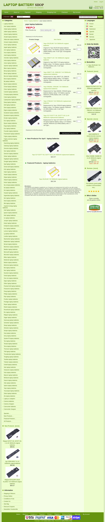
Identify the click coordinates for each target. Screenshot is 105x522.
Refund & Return (67, 514)
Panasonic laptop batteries (11, 288)
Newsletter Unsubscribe (11, 509)
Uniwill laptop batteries (10, 364)
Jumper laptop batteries (11, 220)
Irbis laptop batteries (10, 215)
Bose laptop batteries (10, 79)
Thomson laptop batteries (11, 349)
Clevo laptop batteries (10, 89)
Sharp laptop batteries (10, 325)
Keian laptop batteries (10, 223)
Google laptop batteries (10, 161)
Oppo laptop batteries (10, 281)
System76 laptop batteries (11, 338)
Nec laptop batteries (10, 270)
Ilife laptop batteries (9, 203)
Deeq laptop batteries (10, 102)
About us (16, 12)
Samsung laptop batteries (11, 320)
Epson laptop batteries (10, 123)
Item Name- (57, 39)
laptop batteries (33, 21)
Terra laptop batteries (10, 346)
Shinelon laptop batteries (11, 328)
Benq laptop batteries (10, 71)
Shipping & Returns (9, 493)
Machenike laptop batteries (12, 239)
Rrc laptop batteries (9, 312)
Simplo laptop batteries (10, 330)
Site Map (6, 504)
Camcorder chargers (10, 409)
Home (95, 2)
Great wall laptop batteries (11, 166)
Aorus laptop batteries (10, 45)
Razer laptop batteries (10, 304)
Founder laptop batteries (11, 131)
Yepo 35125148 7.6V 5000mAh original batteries (53, 179)
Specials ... (7, 413)
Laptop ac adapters (9, 398)
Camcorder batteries (10, 406)
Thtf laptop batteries (9, 351)
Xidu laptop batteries (10, 383)
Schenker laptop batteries (11, 323)
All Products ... (8, 421)
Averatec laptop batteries (11, 58)
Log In (101, 2)
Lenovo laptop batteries (11, 231)
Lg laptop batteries (9, 233)
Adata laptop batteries (10, 29)
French (91, 24)
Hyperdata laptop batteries (11, 195)
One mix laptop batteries (11, 278)
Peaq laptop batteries (10, 291)
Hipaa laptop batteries (10, 177)
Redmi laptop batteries (10, 307)
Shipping (38, 12)
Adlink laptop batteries (10, 31)
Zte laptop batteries (9, 396)
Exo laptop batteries (9, 128)
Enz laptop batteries (9, 120)
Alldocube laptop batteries (11, 39)
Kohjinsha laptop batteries (11, 226)
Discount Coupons (9, 506)
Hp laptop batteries (9, 187)
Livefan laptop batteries (10, 236)
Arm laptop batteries (10, 50)
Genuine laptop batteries (11, 148)
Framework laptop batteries (12, 134)
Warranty (77, 514)
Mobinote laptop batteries (11, 260)
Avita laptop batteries (10, 60)
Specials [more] (92, 119)
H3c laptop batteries (10, 169)
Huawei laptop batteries (11, 193)
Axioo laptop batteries (10, 63)
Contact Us (7, 501)
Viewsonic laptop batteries (11, 370)
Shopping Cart (99, 6)
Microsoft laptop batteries (11, 252)
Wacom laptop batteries (11, 375)
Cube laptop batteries (10, 97)
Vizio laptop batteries (10, 372)
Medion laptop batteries (11, 249)
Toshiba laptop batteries (11, 359)
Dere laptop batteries (10, 107)
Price (77, 39)
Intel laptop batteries (10, 210)
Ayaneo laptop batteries (11, 65)
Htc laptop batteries (9, 190)
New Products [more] (12, 426)
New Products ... (8, 416)
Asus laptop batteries (10, 52)
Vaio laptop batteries (10, 367)
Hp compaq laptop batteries (12, 185)
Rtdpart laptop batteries (11, 315)
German (91, 37)
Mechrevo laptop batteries (11, 247)
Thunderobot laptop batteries (12, 354)
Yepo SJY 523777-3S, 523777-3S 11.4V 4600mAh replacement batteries (53, 154)
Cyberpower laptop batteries (12, 99)
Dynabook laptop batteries (11, 115)
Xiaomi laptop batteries (10, 380)
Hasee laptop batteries (10, 174)
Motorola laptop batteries (11, 265)
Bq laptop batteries (9, 81)
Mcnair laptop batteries (10, 244)
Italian (91, 26)
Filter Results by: (30, 30)
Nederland (92, 29)
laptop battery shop (49, 520)
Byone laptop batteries (10, 84)
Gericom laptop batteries (11, 153)
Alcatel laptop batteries (10, 37)
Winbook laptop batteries (11, 378)
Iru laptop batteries (9, 218)
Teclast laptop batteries (10, 343)
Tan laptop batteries (9, 341)
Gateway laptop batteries (11, 146)
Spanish (91, 31)
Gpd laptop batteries (10, 164)
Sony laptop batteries (10, 336)
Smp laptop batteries (10, 333)
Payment (27, 12)
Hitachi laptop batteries (10, 180)
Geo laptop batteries (10, 151)
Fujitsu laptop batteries (10, 136)
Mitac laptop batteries (10, 257)
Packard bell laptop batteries (12, 286)
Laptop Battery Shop (66, 520)
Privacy (49, 514)
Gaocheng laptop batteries (11, 143)
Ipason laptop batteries (10, 213)
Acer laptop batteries (10, 26)
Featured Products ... (10, 418)
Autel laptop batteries (10, 55)
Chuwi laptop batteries (10, 86)
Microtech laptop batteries (11, 254)
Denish (91, 34)
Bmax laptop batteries (10, 73)
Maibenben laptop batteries (12, 241)
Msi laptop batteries (9, 268)
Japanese (92, 39)
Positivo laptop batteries (11, 299)
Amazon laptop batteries (11, 42)
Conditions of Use (9, 499)
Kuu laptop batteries (10, 228)
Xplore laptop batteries (10, 385)
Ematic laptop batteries (10, 118)
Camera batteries (9, 401)
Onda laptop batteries (10, 275)
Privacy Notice (8, 496)
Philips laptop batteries (10, 294)
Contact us (33, 514)
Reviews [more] (92, 168)
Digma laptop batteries (10, 110)
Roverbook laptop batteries (12, 309)
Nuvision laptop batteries (11, 273)
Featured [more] (92, 71)
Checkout (65, 12)
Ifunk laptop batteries (10, 201)
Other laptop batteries (10, 283)
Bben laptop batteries (10, 68)
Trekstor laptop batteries (11, 362)
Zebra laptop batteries (10, 393)
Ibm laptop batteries (9, 198)
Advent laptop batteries (10, 34)
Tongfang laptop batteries (11, 357)
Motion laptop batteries (10, 262)
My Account (76, 12)
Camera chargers (9, 404)
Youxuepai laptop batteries (11, 391)
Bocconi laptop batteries (11, 76)
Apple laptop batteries (10, 47)
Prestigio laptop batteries (11, 302)
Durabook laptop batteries (11, 113)
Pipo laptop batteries (10, 296)
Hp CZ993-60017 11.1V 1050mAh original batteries (12, 461)
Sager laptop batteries (10, 317)
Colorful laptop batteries (11, 92)
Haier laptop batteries (10, 172)
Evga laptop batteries (10, 126)
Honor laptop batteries (10, 182)
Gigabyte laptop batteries (11, 159)
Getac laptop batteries (10, 156)
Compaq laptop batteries (11, 94)
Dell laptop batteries (9, 105)
